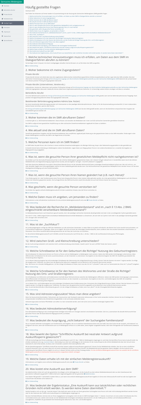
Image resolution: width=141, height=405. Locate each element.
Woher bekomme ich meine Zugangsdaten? (42, 18)
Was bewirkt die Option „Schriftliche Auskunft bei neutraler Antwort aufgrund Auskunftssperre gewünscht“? (62, 47)
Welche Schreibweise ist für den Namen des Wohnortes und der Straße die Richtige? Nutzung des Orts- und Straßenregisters (67, 40)
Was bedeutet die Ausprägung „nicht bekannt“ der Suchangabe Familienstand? (53, 45)
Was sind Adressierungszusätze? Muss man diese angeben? (47, 42)
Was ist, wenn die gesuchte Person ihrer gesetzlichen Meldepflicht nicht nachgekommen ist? (57, 25)
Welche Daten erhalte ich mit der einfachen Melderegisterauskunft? (50, 49)
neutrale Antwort (49, 342)
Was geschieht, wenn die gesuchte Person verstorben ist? (47, 29)
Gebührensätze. (89, 374)
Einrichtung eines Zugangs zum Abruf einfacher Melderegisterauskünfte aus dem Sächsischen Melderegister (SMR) (85, 79)
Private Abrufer (92, 200)
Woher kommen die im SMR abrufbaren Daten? (44, 20)
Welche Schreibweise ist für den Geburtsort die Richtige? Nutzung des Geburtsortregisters (56, 38)
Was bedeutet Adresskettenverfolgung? (41, 44)
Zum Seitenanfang (32, 66)
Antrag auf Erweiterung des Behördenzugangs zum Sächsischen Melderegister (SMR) (53, 109)
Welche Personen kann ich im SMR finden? (42, 23)
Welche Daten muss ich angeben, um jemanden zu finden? (47, 31)
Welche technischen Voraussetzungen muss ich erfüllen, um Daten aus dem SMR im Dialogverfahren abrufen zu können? (66, 16)
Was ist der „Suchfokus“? (37, 34)
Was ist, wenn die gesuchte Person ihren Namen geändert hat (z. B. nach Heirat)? (54, 27)
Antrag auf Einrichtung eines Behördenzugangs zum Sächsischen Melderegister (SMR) (73, 96)
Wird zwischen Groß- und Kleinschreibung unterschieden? (47, 36)
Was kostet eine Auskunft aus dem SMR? (42, 51)
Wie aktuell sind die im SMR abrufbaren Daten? (44, 22)
